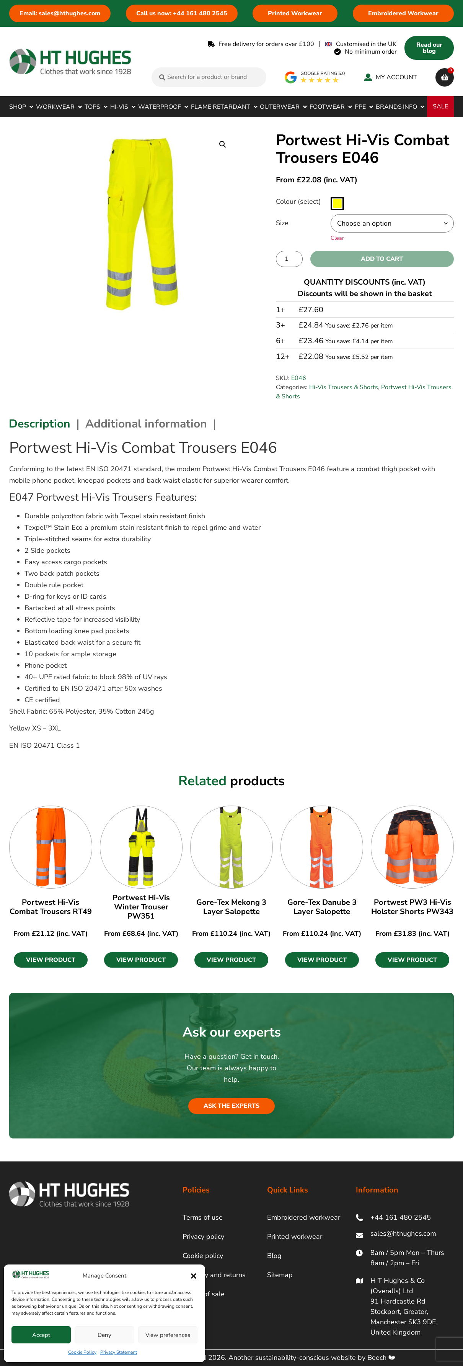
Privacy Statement (118, 1352)
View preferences (167, 1335)
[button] (193, 1276)
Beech (381, 1357)
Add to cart (382, 259)
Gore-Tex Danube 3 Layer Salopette (322, 907)
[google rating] (315, 77)
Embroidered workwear (303, 1217)
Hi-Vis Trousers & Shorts (343, 387)
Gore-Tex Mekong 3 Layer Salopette (231, 907)
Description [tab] (39, 424)
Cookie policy (203, 1255)
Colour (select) (298, 201)
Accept (41, 1335)
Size (282, 222)
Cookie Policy (82, 1352)
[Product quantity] (289, 259)
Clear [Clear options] (337, 238)
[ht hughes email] (405, 1235)
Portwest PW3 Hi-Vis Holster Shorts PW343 (412, 907)
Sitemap (280, 1274)
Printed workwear (294, 1236)
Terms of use (203, 1217)
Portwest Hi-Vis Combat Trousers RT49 (51, 907)
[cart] (444, 77)
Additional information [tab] (146, 424)
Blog (274, 1255)
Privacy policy (203, 1236)
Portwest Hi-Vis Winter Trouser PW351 (141, 907)
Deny (104, 1335)
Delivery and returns (214, 1274)
